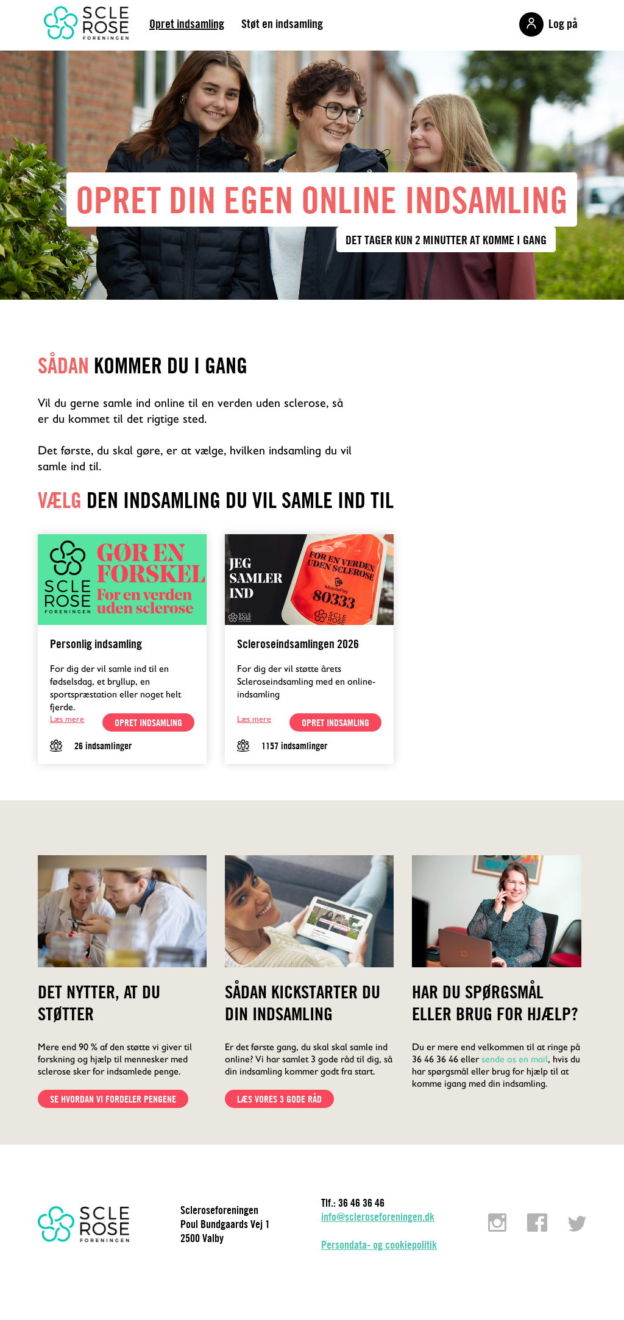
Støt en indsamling (282, 23)
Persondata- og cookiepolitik (379, 1245)
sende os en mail (514, 1059)
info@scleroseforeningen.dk (377, 1217)
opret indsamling (148, 722)
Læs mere (67, 719)
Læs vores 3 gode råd (279, 1099)
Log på (563, 23)
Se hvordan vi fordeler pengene (113, 1099)
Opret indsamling (186, 23)
